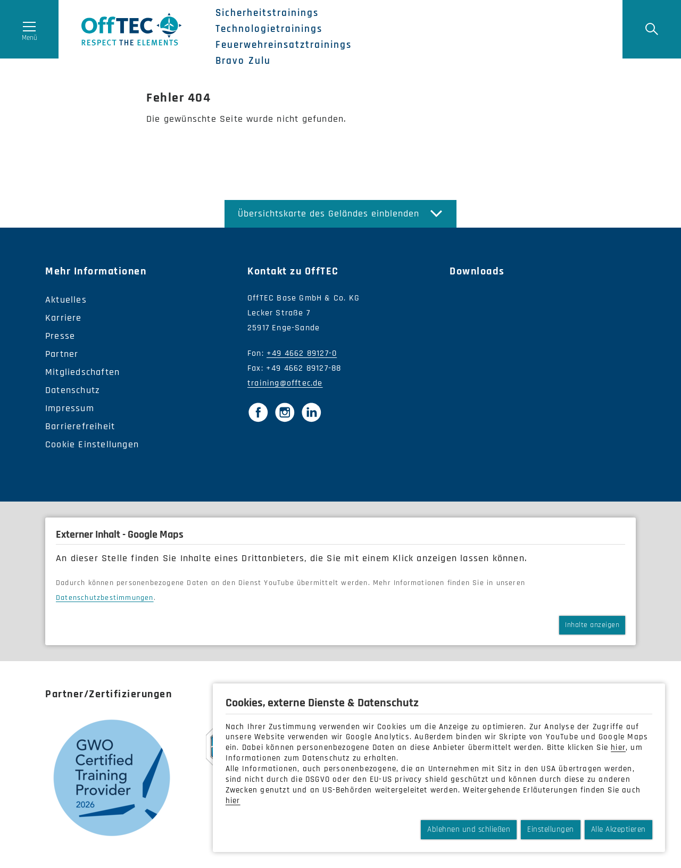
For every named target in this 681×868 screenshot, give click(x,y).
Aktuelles (66, 300)
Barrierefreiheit (80, 426)
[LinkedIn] (311, 412)
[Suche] (651, 29)
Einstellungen (550, 829)
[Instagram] (284, 412)
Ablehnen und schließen (468, 829)
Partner (61, 354)
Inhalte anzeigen (592, 625)
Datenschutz (72, 390)
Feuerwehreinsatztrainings (283, 45)
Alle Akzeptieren (618, 829)
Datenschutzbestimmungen (105, 598)
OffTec (132, 29)
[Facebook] (258, 412)
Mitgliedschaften (82, 372)
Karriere (63, 318)
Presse (60, 336)
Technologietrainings (268, 29)
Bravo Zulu (243, 61)
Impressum (69, 408)
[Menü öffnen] (29, 29)
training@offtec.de (285, 383)
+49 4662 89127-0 (302, 353)
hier (618, 747)
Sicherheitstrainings (267, 13)
